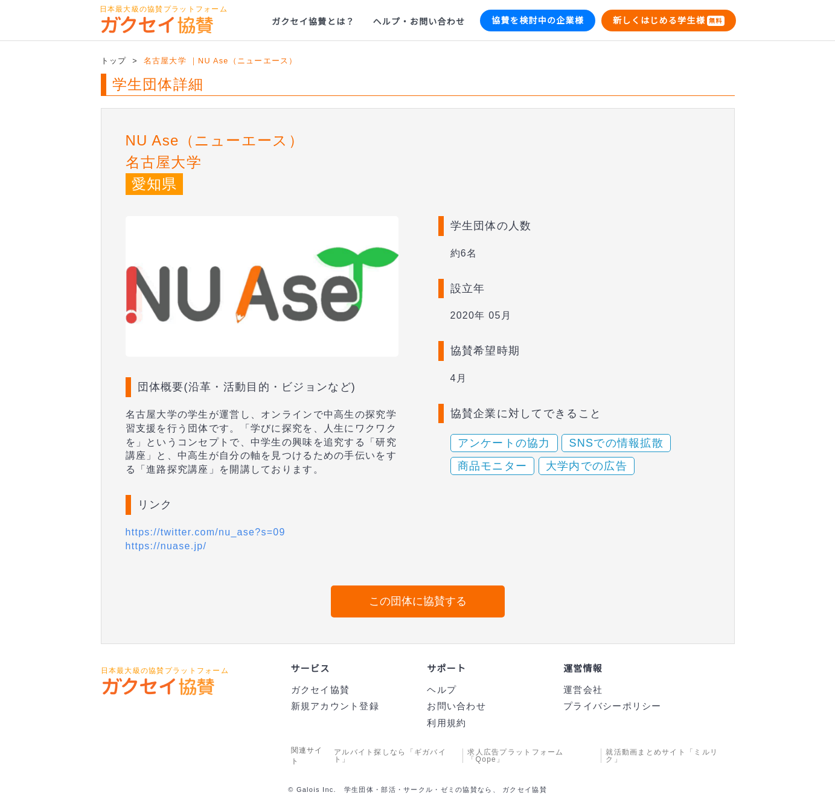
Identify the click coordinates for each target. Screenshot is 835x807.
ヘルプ (441, 689)
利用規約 (446, 722)
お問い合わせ (456, 706)
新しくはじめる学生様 (668, 20)
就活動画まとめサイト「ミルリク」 (662, 755)
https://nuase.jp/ (170, 546)
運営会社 (582, 689)
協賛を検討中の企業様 (537, 20)
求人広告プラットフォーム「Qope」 (515, 755)
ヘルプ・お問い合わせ (419, 22)
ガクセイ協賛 (320, 689)
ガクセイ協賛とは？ (313, 22)
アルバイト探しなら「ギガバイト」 (390, 755)
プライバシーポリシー (612, 706)
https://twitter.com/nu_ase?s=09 (214, 532)
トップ (114, 61)
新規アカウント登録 (335, 706)
